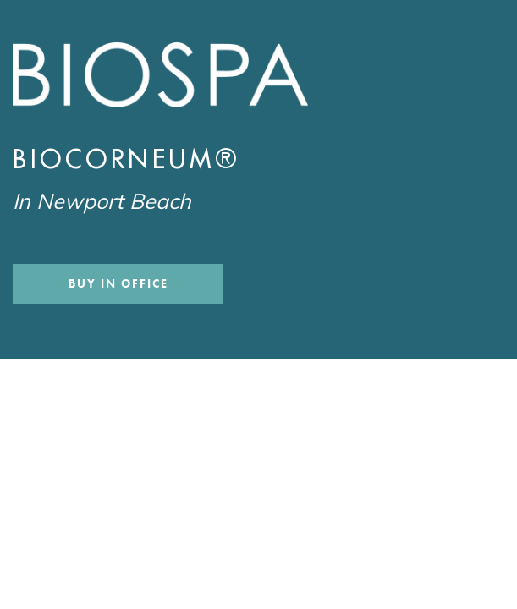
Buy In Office (118, 284)
